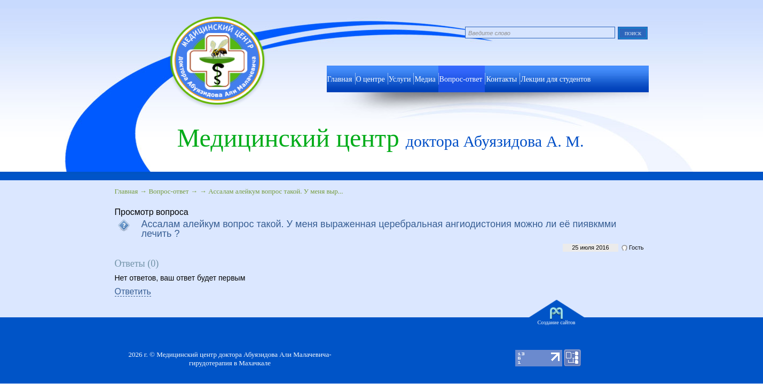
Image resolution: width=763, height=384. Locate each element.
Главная (126, 191)
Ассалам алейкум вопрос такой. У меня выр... (275, 191)
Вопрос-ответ (461, 79)
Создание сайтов (557, 322)
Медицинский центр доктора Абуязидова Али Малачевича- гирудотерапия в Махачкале (243, 358)
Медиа (424, 79)
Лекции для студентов (556, 79)
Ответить (133, 291)
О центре (370, 79)
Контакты (501, 79)
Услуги (400, 79)
